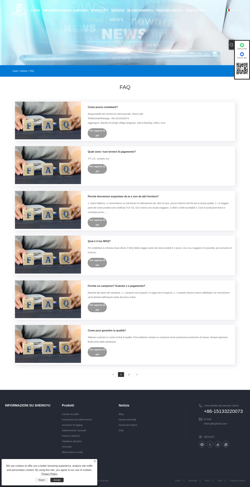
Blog (121, 414)
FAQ (121, 430)
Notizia (23, 71)
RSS (207, 480)
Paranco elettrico (71, 435)
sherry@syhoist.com (215, 423)
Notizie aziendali (127, 419)
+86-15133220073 (223, 411)
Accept (57, 480)
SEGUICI (209, 437)
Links (178, 480)
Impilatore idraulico (72, 441)
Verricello (67, 446)
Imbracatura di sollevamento (77, 419)
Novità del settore (128, 425)
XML (219, 480)
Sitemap (192, 480)
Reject (41, 480)
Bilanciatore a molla (72, 452)
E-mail (207, 419)
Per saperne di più (97, 133)
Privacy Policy (237, 480)
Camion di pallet (70, 414)
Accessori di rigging (72, 425)
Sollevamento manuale (74, 430)
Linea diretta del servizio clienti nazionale (221, 406)
